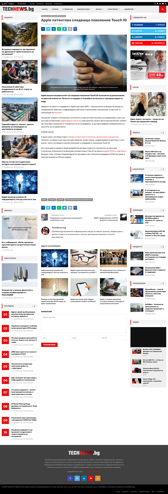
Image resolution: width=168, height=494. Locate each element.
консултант (138, 169)
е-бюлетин (58, 4)
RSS (153, 491)
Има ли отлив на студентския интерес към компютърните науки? (19, 163)
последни (9, 306)
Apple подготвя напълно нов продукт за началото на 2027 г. (83, 271)
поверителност (144, 491)
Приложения (139, 283)
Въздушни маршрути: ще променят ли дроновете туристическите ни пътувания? (18, 51)
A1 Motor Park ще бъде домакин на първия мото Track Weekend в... (24, 406)
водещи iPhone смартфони (114, 151)
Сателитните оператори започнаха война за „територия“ (21, 366)
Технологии (61, 16)
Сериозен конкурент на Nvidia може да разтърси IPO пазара (24, 327)
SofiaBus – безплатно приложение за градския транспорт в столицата (154, 307)
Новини (54, 16)
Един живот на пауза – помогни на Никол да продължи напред (147, 120)
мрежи (99, 9)
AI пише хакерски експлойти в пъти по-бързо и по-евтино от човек (24, 340)
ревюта (136, 133)
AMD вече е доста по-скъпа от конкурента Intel (24, 353)
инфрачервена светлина (70, 121)
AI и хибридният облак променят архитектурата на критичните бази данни (19, 244)
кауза (136, 87)
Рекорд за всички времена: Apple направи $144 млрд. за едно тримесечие (53, 301)
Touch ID (52, 199)
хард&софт (129, 9)
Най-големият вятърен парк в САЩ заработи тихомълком (23, 379)
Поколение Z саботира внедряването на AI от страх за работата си (17, 89)
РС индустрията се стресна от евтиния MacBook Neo (113, 271)
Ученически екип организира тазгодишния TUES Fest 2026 (23, 419)
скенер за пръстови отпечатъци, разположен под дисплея (93, 137)
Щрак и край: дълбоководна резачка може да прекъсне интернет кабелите (23, 314)
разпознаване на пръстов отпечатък (79, 199)
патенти (60, 199)
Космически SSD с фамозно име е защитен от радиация (155, 270)
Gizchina (58, 113)
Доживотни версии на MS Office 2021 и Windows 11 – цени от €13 (154, 219)
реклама (49, 4)
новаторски (113, 9)
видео (136, 322)
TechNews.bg (47, 24)
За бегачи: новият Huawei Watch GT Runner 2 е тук (155, 141)
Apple (44, 199)
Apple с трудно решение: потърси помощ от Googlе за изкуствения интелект (112, 301)
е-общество (68, 9)
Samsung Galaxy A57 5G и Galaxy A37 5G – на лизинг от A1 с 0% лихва (155, 233)
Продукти (137, 247)
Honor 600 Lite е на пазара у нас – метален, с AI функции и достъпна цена (155, 155)
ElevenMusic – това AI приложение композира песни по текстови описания (155, 292)
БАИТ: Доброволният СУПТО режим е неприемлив (106, 219)
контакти (40, 4)
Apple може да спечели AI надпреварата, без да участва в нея (54, 272)
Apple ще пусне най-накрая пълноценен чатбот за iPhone (83, 300)
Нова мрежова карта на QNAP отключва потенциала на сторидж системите (155, 256)
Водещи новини (46, 16)
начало (45, 9)
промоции (138, 210)
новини (55, 9)
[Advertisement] (84, 177)
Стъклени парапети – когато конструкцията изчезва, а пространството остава (23, 392)
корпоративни (83, 9)
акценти (8, 18)
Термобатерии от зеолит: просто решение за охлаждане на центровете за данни (18, 126)
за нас (32, 4)
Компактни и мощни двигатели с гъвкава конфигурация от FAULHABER (17, 292)
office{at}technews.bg (91, 472)
